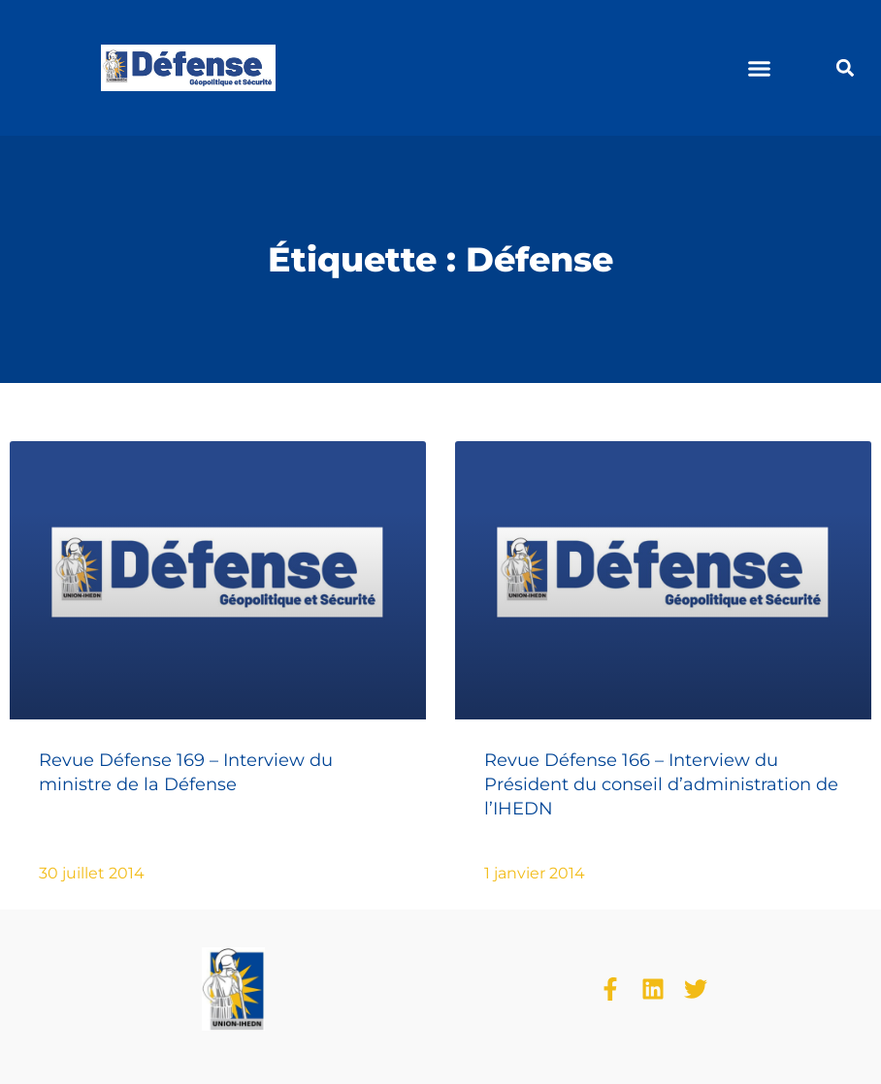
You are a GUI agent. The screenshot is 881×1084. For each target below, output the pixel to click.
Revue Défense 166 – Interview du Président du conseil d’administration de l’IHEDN (661, 784)
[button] (759, 67)
